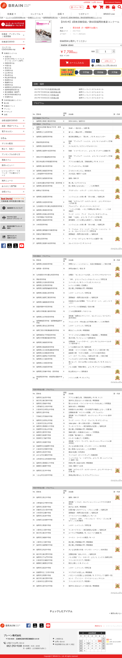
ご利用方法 (59, 639)
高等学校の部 (55, 89)
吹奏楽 (11, 14)
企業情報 (87, 2)
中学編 (86, 72)
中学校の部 (54, 95)
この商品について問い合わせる (104, 65)
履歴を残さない (116, 613)
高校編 (100, 72)
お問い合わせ (97, 2)
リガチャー (83, 14)
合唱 (61, 14)
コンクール (36, 14)
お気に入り (109, 61)
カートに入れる (75, 62)
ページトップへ (116, 248)
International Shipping (113, 2)
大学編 (114, 72)
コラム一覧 (77, 7)
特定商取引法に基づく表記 (64, 644)
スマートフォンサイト (114, 626)
